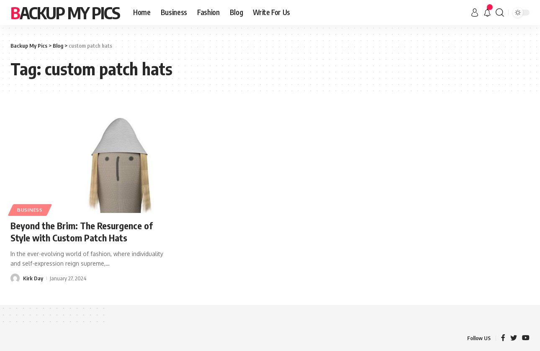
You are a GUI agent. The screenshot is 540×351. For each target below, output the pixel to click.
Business (30, 210)
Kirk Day (33, 278)
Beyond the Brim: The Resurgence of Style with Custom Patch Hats (81, 231)
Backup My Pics (65, 13)
